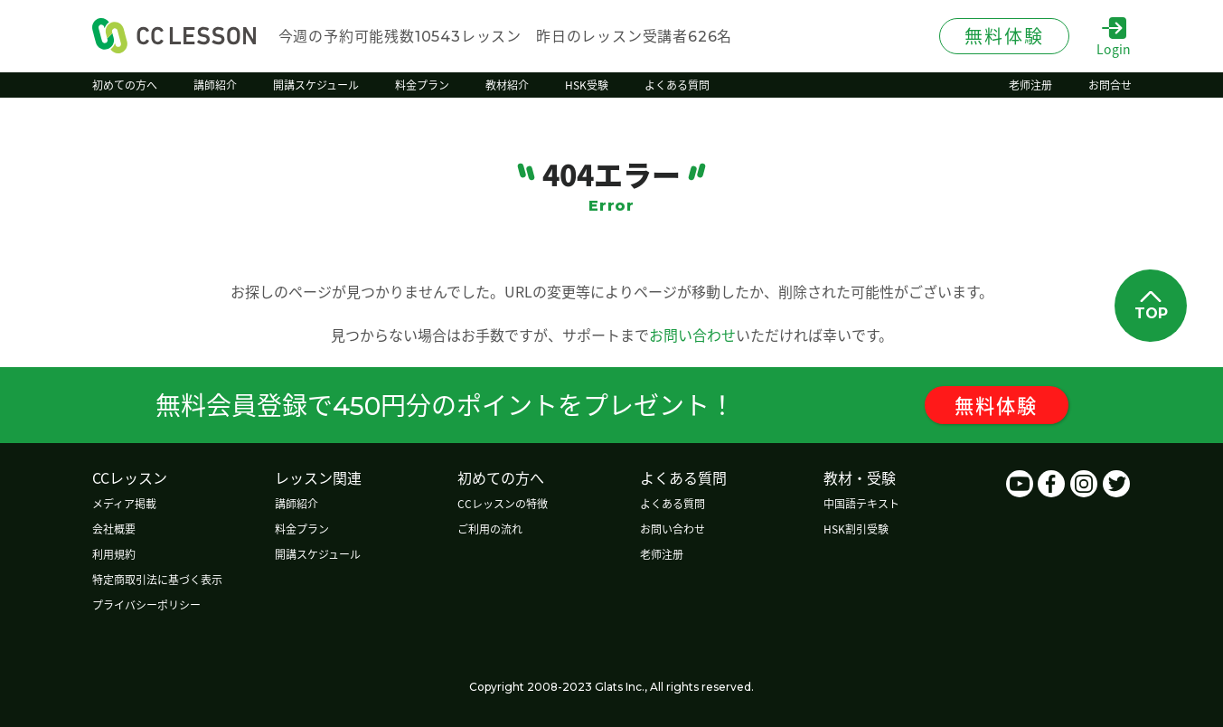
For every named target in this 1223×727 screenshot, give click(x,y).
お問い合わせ (692, 334)
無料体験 (1002, 405)
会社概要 (114, 528)
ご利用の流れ (492, 528)
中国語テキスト (866, 503)
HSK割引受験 (860, 528)
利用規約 (114, 554)
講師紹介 (297, 503)
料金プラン (303, 528)
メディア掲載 (124, 503)
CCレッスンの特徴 (505, 503)
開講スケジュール (319, 554)
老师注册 (665, 554)
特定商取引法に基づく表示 (157, 579)
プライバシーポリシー (146, 604)
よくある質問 (676, 503)
